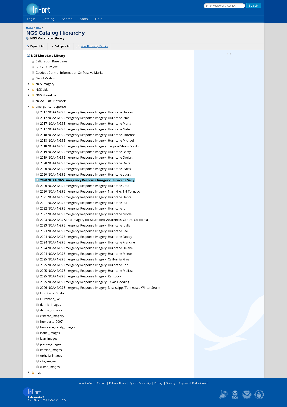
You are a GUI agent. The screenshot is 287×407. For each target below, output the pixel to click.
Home (29, 27)
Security (171, 383)
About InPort (86, 383)
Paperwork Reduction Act (193, 383)
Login (31, 19)
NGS (38, 27)
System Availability (140, 383)
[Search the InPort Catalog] (224, 5)
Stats (84, 19)
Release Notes (117, 383)
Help (98, 19)
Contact (101, 383)
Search (67, 19)
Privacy (158, 383)
